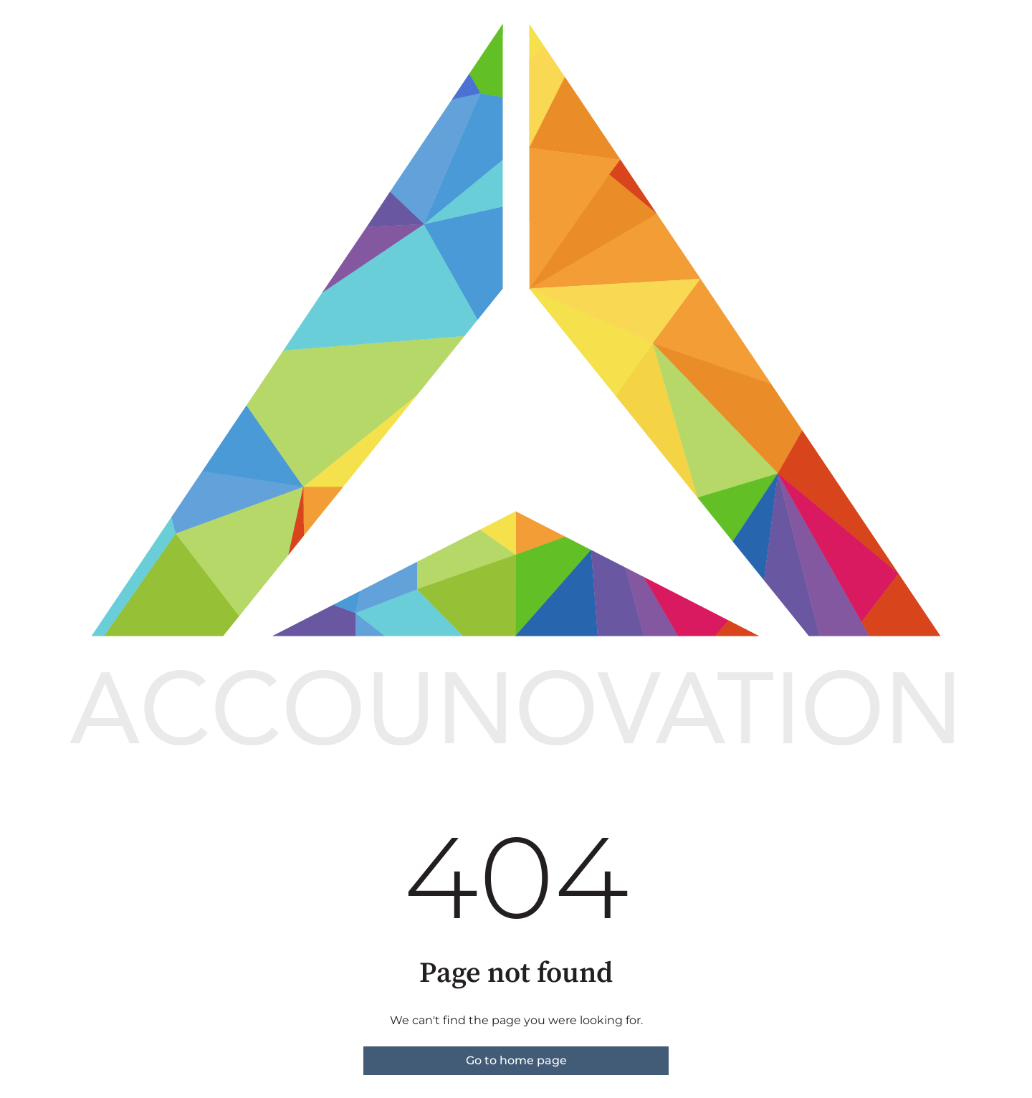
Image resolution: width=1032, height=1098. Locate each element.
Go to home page (516, 1060)
